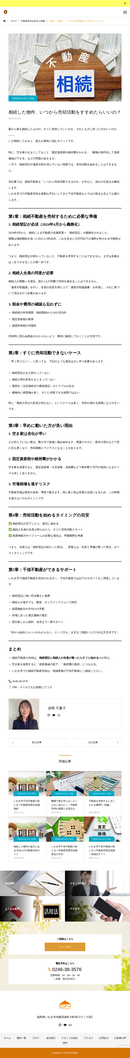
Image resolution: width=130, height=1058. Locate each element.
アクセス (88, 1038)
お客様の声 (120, 1038)
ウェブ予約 (65, 947)
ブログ (35, 1038)
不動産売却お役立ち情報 (23, 98)
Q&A (65, 1042)
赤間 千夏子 (57, 708)
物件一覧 (21, 1038)
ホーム (7, 1038)
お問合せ (104, 1038)
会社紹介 (50, 1038)
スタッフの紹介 (69, 1038)
